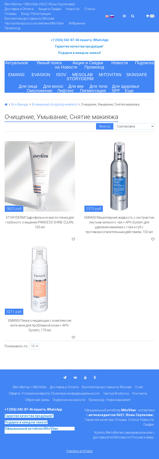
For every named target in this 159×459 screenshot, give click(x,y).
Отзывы (10, 13)
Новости (72, 9)
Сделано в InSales (79, 451)
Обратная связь (37, 400)
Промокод (12, 28)
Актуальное (16, 62)
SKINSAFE (136, 74)
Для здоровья (125, 86)
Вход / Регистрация (36, 13)
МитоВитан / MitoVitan (30, 387)
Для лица (28, 86)
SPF (116, 90)
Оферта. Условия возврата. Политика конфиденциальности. (54, 393)
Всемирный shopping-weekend (54, 104)
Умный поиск (49, 62)
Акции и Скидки (49, 9)
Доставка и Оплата (19, 9)
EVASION (41, 74)
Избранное (77, 23)
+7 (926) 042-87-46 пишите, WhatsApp (79, 40)
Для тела (98, 86)
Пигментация (93, 90)
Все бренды (19, 104)
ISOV (61, 74)
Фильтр (104, 126)
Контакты (139, 393)
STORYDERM (80, 78)
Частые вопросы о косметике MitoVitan (34, 23)
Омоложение (39, 90)
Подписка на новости (69, 400)
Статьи (89, 9)
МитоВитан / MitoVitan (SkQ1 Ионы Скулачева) (40, 4)
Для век (75, 86)
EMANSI (16, 74)
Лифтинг (65, 90)
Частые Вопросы (116, 393)
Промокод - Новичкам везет (110, 400)
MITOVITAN (110, 74)
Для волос (53, 86)
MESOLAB (82, 74)
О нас (139, 387)
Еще (129, 90)
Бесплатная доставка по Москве (29, 18)
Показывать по (16, 346)
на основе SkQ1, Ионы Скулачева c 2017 (40, 430)
